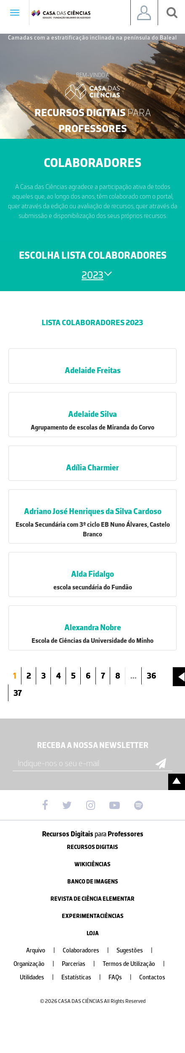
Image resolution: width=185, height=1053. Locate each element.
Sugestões (137, 950)
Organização (37, 964)
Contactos (152, 977)
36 (151, 676)
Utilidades (40, 977)
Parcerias (82, 964)
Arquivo (44, 950)
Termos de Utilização (137, 964)
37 (17, 693)
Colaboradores (89, 950)
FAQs (123, 977)
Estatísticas (84, 977)
